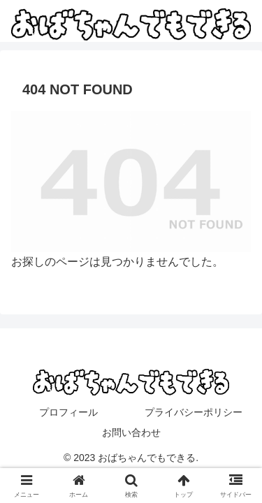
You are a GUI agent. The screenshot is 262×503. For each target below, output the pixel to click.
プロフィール (68, 412)
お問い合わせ (131, 432)
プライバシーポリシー (193, 412)
